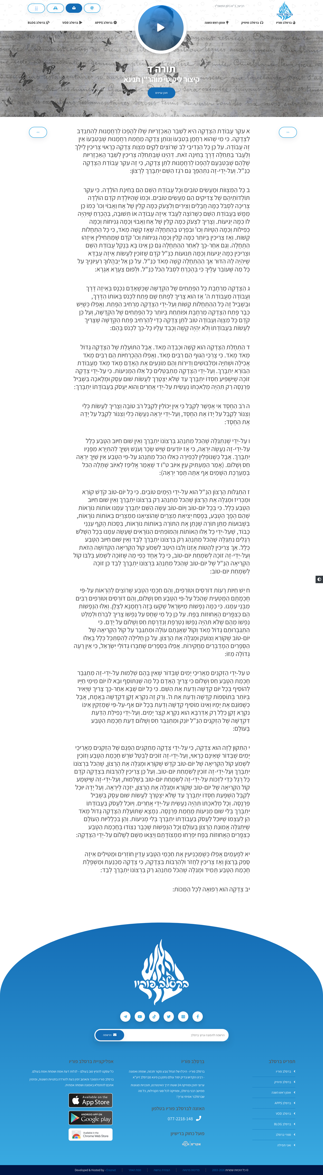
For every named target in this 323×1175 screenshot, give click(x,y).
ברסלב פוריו (285, 1071)
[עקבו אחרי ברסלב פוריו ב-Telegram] (125, 1016)
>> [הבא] (38, 132)
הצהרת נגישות (162, 1170)
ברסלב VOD (285, 1113)
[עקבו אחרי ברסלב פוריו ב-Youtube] (140, 1016)
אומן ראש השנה (283, 1092)
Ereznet (111, 1170)
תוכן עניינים (161, 93)
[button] (319, 579)
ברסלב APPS (285, 1103)
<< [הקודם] (287, 132)
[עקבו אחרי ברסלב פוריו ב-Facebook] (197, 1016)
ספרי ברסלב (285, 1134)
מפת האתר (134, 1170)
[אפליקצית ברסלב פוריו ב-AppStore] (91, 1100)
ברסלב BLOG (284, 1124)
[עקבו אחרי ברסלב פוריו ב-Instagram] (183, 1016)
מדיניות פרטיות (191, 1170)
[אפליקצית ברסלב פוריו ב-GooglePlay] (91, 1118)
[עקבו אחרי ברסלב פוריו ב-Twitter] (169, 1016)
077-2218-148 (180, 1118)
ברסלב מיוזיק (284, 1082)
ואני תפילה (286, 1145)
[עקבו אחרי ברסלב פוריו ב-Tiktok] (154, 1016)
